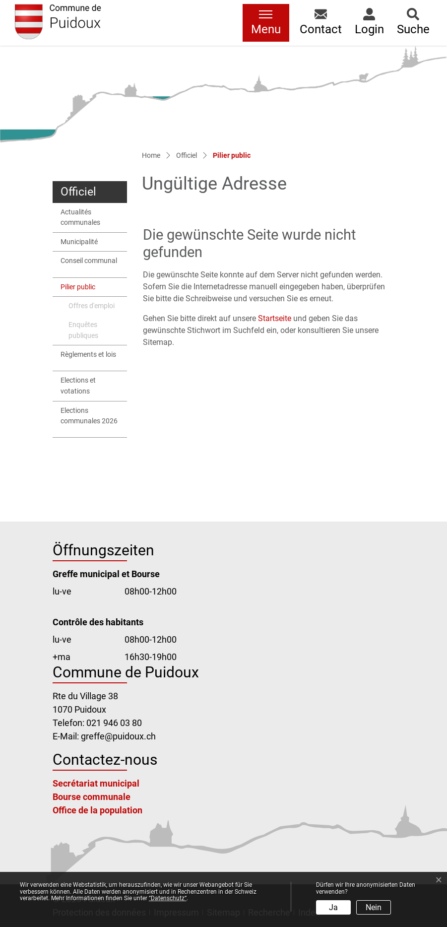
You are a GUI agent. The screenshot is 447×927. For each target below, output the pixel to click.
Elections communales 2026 (89, 416)
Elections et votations (78, 386)
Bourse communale (91, 797)
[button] (320, 23)
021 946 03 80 (114, 723)
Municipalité (79, 242)
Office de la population (97, 810)
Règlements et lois (88, 354)
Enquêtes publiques (83, 330)
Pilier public (84, 290)
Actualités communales (80, 217)
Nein (374, 907)
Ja (333, 907)
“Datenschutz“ (168, 898)
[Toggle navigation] (266, 23)
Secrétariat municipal (96, 783)
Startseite (274, 318)
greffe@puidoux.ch (118, 736)
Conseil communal (89, 261)
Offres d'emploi (91, 306)
